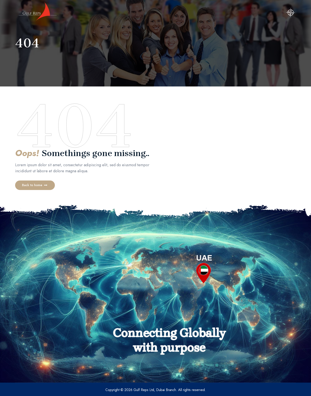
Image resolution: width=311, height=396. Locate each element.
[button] (35, 185)
